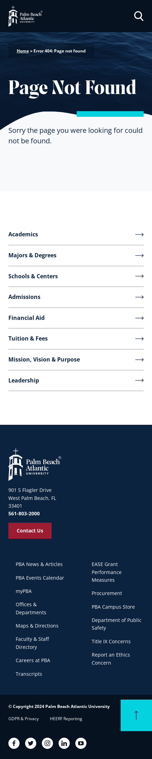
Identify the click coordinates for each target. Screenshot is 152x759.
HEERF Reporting (66, 719)
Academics (23, 234)
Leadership (23, 380)
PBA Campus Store (113, 606)
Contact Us (30, 530)
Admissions (24, 297)
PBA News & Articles (39, 564)
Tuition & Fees (28, 338)
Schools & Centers (33, 276)
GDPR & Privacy (23, 719)
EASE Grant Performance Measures (107, 572)
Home (23, 51)
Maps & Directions (37, 625)
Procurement (107, 593)
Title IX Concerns (111, 641)
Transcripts (29, 674)
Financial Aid (26, 318)
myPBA (24, 591)
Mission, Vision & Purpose (44, 359)
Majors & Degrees (32, 255)
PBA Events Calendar (40, 577)
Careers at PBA (33, 660)
